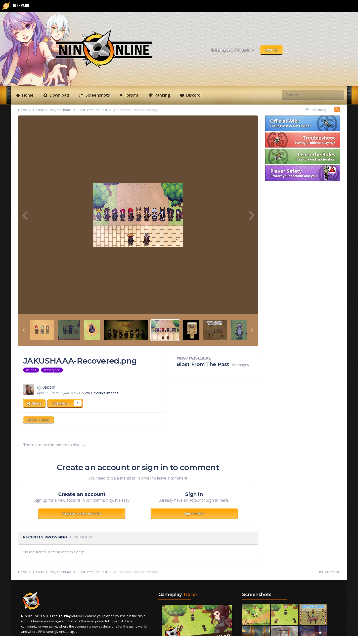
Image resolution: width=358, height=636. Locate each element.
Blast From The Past (202, 364)
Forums (131, 95)
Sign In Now (194, 513)
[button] (23, 330)
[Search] (294, 94)
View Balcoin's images (100, 393)
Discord (193, 95)
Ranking (162, 95)
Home (27, 95)
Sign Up (271, 49)
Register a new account (81, 513)
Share (34, 403)
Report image (38, 419)
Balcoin (48, 387)
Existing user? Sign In (232, 50)
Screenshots (97, 95)
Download (59, 95)
